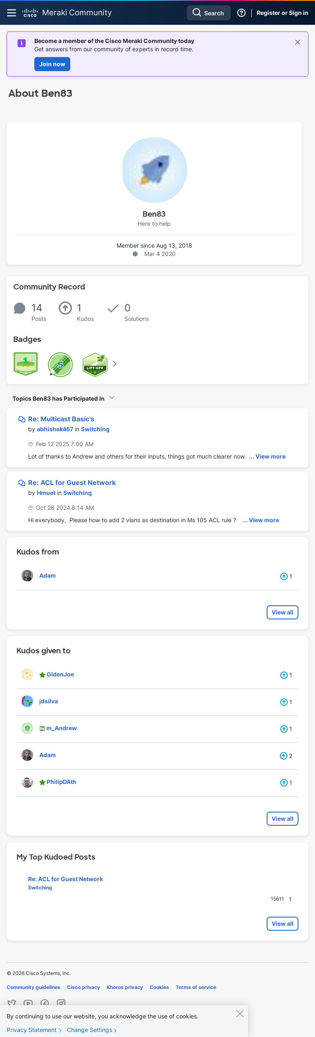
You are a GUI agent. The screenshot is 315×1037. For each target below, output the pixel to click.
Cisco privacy (83, 987)
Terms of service (196, 987)
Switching (95, 428)
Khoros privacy (125, 987)
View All (115, 363)
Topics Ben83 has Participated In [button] (58, 398)
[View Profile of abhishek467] (55, 428)
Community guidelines (33, 987)
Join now (52, 63)
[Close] (240, 1021)
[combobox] (209, 12)
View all (283, 612)
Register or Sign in (282, 12)
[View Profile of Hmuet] (46, 492)
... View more (267, 456)
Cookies (159, 987)
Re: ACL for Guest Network (72, 482)
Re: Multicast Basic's (61, 419)
